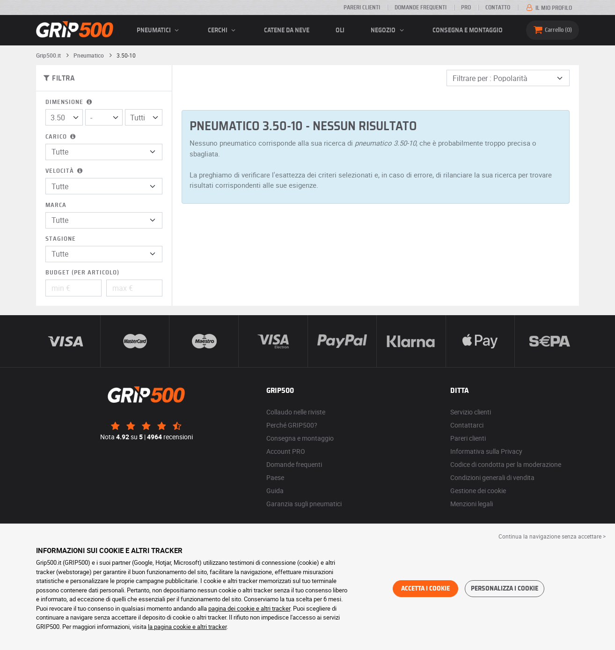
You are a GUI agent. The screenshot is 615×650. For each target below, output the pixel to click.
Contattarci (466, 425)
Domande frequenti (421, 7)
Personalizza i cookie (504, 588)
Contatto (497, 7)
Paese (275, 477)
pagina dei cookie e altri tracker (249, 608)
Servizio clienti (470, 411)
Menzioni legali (471, 503)
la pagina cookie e (172, 626)
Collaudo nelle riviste (295, 411)
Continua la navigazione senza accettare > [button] (552, 536)
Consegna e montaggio (467, 30)
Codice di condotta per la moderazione (505, 464)
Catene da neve (286, 30)
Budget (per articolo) (82, 273)
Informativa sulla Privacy (486, 451)
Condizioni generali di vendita (492, 477)
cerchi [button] (223, 30)
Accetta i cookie (425, 588)
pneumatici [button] (159, 30)
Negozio (388, 30)
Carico (61, 137)
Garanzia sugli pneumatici (304, 503)
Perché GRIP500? (291, 425)
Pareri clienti (362, 7)
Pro (466, 7)
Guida (275, 490)
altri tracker (212, 626)
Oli (340, 30)
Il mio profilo (548, 8)
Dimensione (69, 102)
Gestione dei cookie (478, 490)
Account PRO (285, 451)
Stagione (60, 239)
